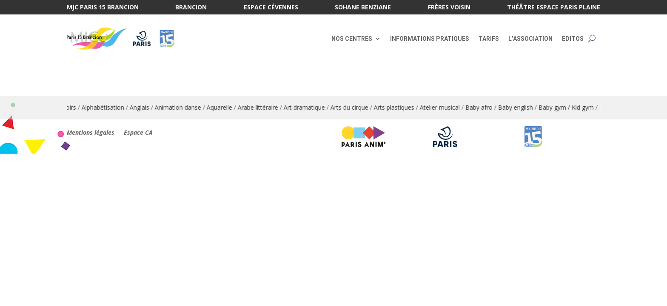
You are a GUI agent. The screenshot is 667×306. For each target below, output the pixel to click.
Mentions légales (90, 133)
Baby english (517, 107)
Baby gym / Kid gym (568, 107)
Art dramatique (306, 107)
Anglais (141, 107)
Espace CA (138, 133)
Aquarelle (221, 107)
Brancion (191, 7)
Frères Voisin (449, 7)
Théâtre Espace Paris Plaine (553, 7)
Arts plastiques (396, 107)
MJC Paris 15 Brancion (103, 7)
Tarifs (489, 38)
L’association (530, 38)
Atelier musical (442, 107)
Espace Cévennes (271, 7)
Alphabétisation (104, 107)
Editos (573, 38)
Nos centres (351, 38)
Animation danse (180, 107)
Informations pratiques (429, 38)
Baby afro (480, 107)
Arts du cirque (351, 107)
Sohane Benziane (363, 7)
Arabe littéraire (259, 107)
